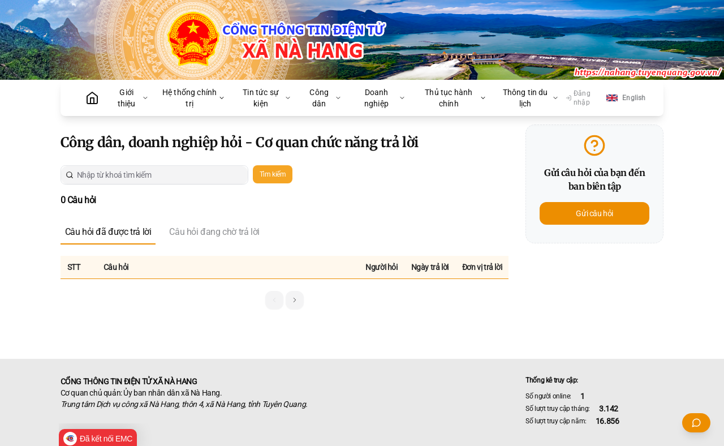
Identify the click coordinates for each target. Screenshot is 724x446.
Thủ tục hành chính (455, 98)
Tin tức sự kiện (267, 98)
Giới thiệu (133, 98)
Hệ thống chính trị (193, 98)
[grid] (284, 269)
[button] (295, 300)
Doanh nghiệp (385, 98)
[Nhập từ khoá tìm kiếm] (158, 175)
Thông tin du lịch (531, 98)
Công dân (325, 98)
